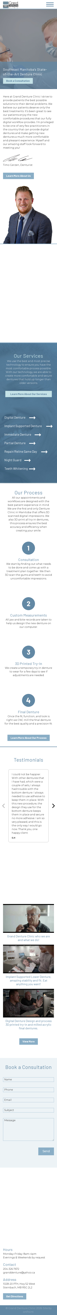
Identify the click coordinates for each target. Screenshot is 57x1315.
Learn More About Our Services (28, 393)
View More (28, 1041)
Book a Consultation (18, 80)
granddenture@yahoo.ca (19, 1272)
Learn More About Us (18, 175)
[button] (28, 924)
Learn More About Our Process (29, 737)
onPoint (28, 1311)
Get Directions (14, 1296)
